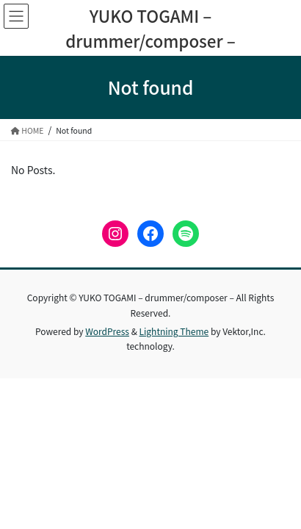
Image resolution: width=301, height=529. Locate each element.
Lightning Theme (174, 331)
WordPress (107, 331)
